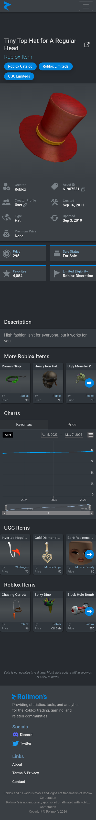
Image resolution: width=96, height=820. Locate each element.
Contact (18, 782)
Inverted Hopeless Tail (19, 538)
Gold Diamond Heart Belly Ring (58, 538)
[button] (20, 66)
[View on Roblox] (87, 44)
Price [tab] (72, 424)
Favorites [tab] (24, 424)
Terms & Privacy (25, 773)
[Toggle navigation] (86, 6)
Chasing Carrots (14, 594)
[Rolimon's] (7, 6)
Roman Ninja (12, 366)
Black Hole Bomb (80, 594)
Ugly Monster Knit (81, 366)
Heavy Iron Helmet (49, 366)
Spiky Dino (43, 594)
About (17, 764)
